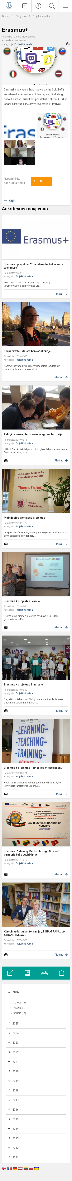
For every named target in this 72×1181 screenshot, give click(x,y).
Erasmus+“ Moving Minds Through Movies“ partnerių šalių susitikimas (32, 853)
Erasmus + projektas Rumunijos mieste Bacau (33, 767)
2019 (15, 1080)
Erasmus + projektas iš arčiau (22, 601)
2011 (15, 1157)
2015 (15, 1119)
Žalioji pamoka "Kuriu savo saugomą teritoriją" (33, 434)
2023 (15, 1042)
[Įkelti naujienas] (24, 6)
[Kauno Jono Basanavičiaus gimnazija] (9, 5)
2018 (15, 1090)
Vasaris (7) (19, 1008)
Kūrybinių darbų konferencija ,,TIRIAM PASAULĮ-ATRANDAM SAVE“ (34, 933)
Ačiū (39, 181)
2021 (15, 1061)
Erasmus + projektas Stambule (23, 684)
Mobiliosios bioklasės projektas (24, 517)
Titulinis (6, 16)
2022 (15, 1052)
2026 (15, 992)
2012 (15, 1147)
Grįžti (12, 201)
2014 (15, 1128)
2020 (15, 1071)
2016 (15, 1109)
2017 (15, 1100)
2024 (15, 1033)
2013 (15, 1138)
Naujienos (22, 16)
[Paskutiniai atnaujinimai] (38, 6)
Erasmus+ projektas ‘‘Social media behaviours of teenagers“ (35, 266)
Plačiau (59, 293)
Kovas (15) (19, 1002)
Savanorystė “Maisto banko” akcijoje (27, 351)
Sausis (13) (19, 1013)
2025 (15, 1023)
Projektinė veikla (41, 16)
